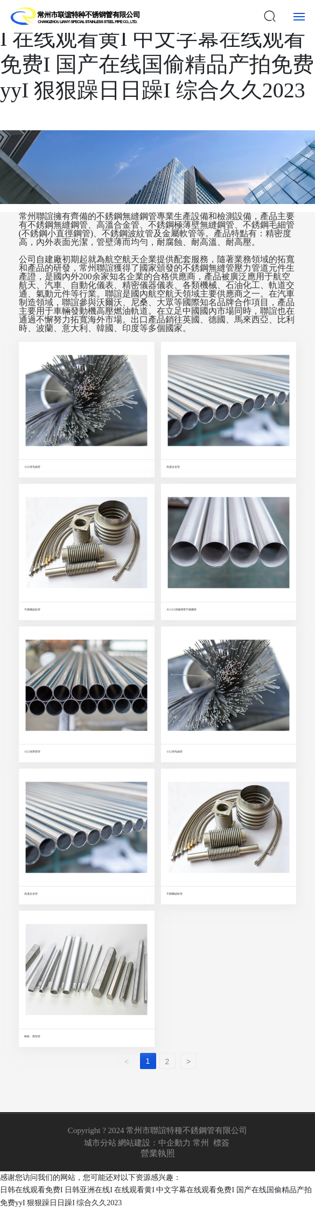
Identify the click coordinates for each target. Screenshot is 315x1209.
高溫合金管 (173, 466)
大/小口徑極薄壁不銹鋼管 (181, 609)
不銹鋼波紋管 (32, 609)
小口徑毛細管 (32, 466)
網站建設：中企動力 (154, 1142)
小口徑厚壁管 (32, 751)
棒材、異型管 (32, 1036)
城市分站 (100, 1142)
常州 (201, 1142)
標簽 (221, 1142)
